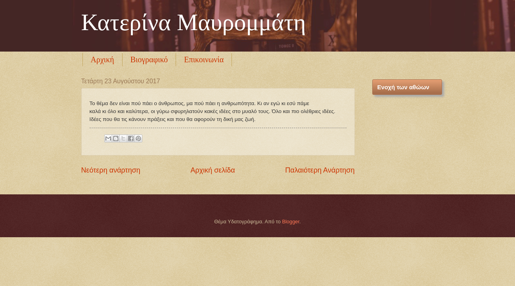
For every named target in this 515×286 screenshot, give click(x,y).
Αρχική (102, 59)
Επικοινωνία (204, 59)
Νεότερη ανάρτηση (110, 170)
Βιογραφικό (149, 59)
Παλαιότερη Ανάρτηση (319, 170)
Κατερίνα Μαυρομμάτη (193, 22)
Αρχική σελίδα (212, 170)
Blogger (290, 222)
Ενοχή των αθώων (403, 87)
